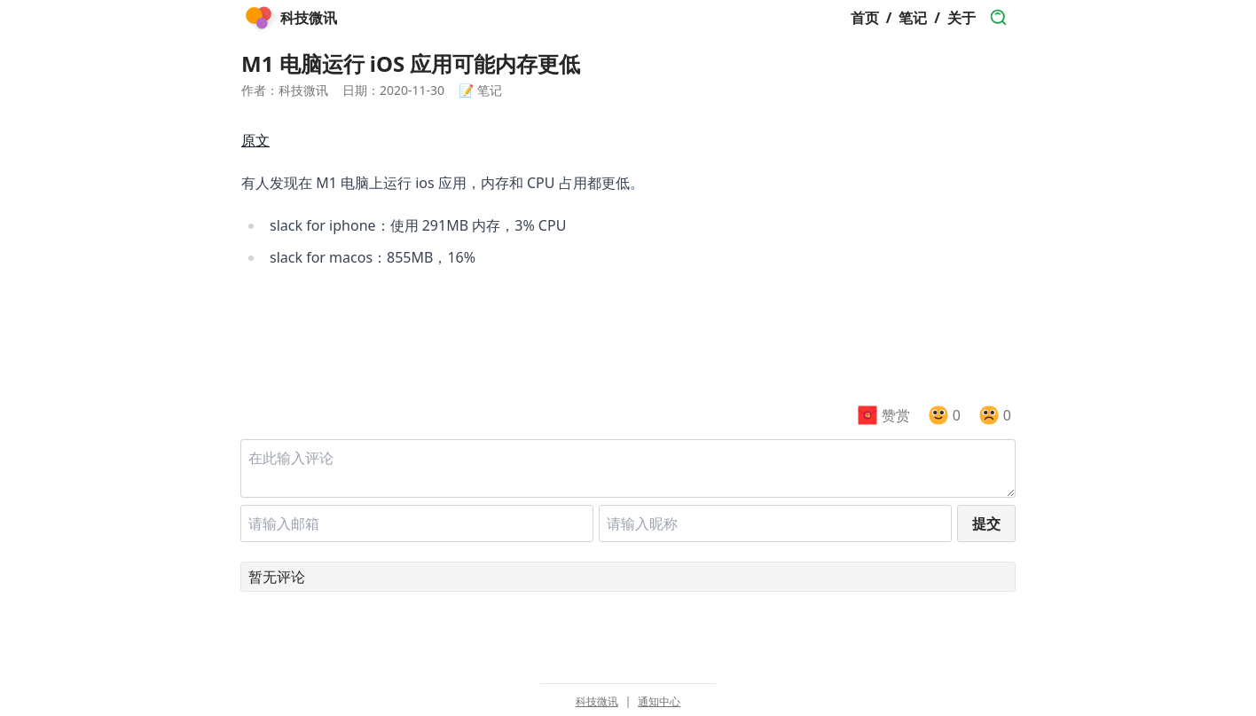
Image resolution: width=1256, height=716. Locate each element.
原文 (255, 140)
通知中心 (659, 702)
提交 (986, 523)
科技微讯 (597, 702)
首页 (865, 18)
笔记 (913, 18)
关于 (961, 18)
